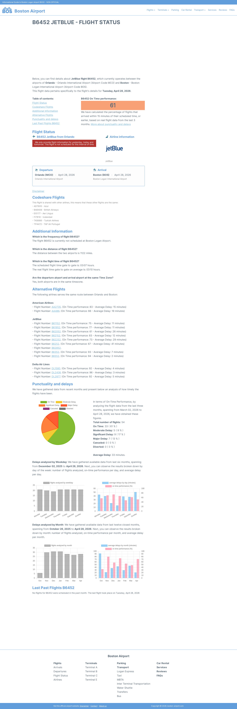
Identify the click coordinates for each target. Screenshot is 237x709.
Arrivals (58, 667)
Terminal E (91, 679)
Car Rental (186, 10)
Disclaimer (84, 706)
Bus (119, 696)
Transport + (200, 10)
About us (103, 706)
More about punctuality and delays (111, 124)
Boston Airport (30, 11)
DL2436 (56, 372)
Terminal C (91, 675)
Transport (123, 667)
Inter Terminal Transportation (133, 683)
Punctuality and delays (45, 119)
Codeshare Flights (42, 106)
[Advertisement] (118, 53)
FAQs (232, 10)
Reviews (223, 10)
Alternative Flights (42, 115)
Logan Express (125, 671)
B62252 (56, 339)
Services (212, 10)
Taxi (119, 675)
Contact (94, 706)
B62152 (56, 335)
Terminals (91, 663)
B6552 (55, 356)
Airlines (58, 679)
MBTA (120, 679)
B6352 (55, 351)
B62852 (56, 347)
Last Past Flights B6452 (46, 123)
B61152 (56, 323)
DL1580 (56, 368)
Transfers (122, 691)
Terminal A (91, 667)
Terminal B (91, 671)
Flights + (151, 10)
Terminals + (163, 10)
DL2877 (56, 376)
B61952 (56, 327)
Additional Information (45, 110)
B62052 (56, 331)
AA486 (55, 310)
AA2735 (56, 306)
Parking (175, 10)
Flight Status (39, 102)
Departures (60, 671)
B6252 (55, 343)
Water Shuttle (124, 687)
